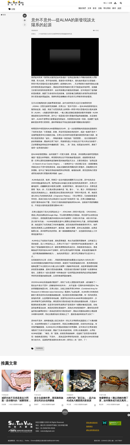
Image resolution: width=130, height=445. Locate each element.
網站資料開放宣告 (92, 431)
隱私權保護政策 (92, 423)
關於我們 (82, 9)
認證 (119, 9)
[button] (120, 3)
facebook (25, 39)
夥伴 (114, 9)
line (24, 48)
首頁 (3, 15)
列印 (25, 57)
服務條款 (89, 427)
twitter (25, 43)
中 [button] (24, 52)
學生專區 (107, 9)
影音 (94, 9)
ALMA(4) (39, 348)
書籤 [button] (25, 61)
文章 (89, 9)
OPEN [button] (65, 412)
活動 (100, 9)
